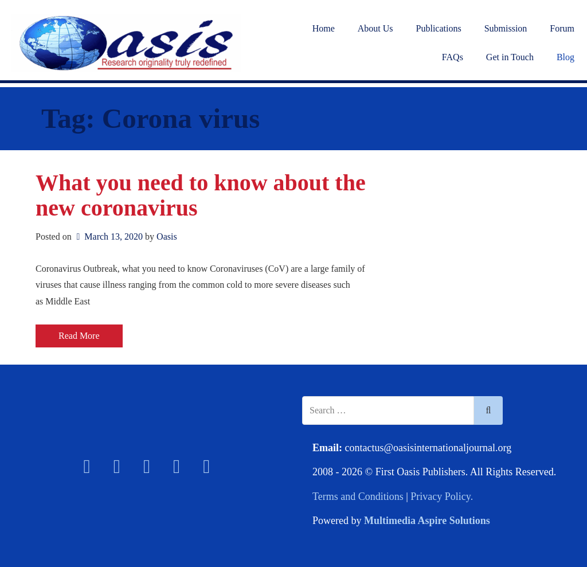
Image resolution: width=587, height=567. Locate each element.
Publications (438, 28)
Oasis (166, 236)
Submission (505, 28)
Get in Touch (510, 57)
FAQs (452, 57)
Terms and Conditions (358, 496)
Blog (565, 57)
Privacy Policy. (441, 496)
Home (323, 28)
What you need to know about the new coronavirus (201, 195)
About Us (375, 28)
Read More (79, 336)
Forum (562, 28)
